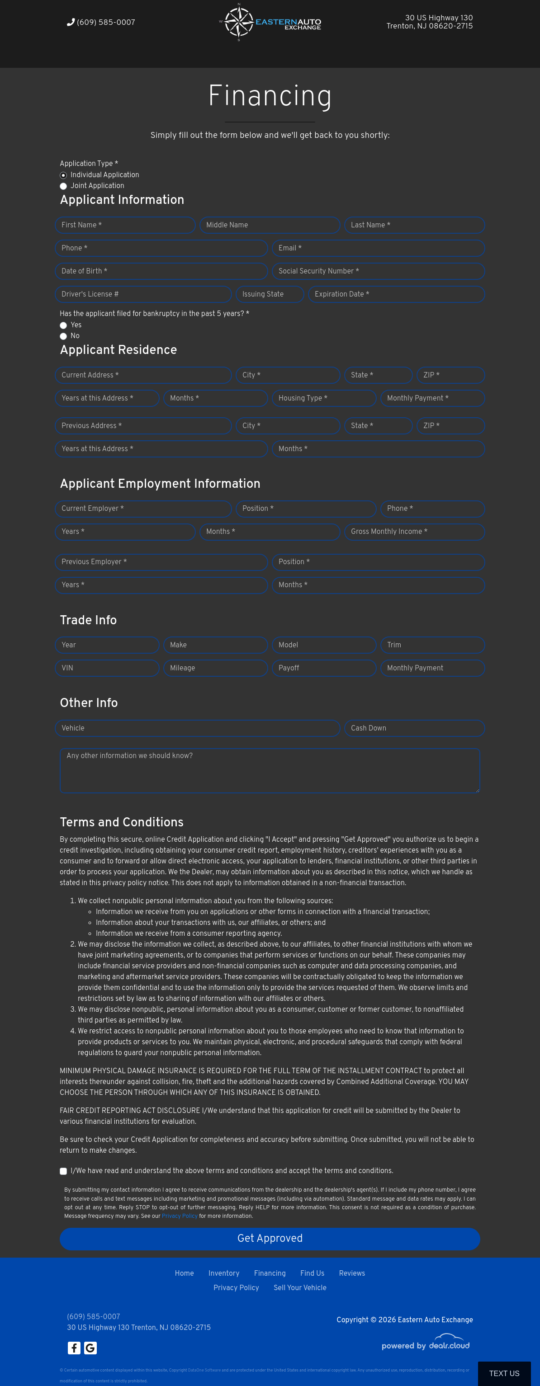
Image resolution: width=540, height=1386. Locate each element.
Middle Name (227, 225)
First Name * (82, 225)
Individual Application (105, 175)
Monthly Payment (415, 668)
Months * (184, 398)
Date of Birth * (85, 271)
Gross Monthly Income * (389, 532)
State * (362, 375)
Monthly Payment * (418, 398)
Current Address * (90, 375)
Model (288, 645)
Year (69, 645)
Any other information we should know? (129, 756)
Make (178, 645)
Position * (258, 509)
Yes (76, 325)
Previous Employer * (94, 562)
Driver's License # (90, 294)
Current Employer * (93, 509)
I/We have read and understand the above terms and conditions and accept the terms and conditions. (232, 1171)
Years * (73, 532)
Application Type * (89, 164)
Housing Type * (303, 398)
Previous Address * (92, 426)
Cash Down (368, 728)
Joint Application (97, 186)
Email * (290, 248)
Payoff (289, 668)
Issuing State (263, 294)
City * (251, 375)
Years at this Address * (97, 398)
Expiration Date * (342, 294)
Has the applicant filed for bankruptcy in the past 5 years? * (155, 314)
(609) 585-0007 (101, 23)
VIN (67, 668)
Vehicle (73, 728)
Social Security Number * (319, 271)
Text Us (504, 1373)
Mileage (182, 668)
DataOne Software (204, 1370)
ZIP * (431, 375)
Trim (394, 645)
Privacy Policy (180, 1216)
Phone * (75, 248)
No (75, 336)
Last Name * (371, 225)
